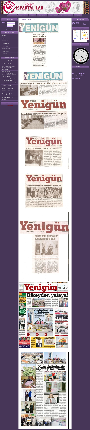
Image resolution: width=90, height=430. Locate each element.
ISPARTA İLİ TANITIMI (6, 63)
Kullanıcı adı (4, 22)
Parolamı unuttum (9, 27)
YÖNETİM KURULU (6, 43)
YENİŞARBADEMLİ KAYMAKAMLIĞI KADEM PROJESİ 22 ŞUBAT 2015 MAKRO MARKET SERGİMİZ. (9, 74)
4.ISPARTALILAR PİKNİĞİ (7, 88)
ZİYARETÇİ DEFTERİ (66, 15)
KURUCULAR (5, 40)
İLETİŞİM (78, 15)
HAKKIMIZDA (22, 15)
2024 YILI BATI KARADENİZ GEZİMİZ (8, 98)
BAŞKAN (4, 35)
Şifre (6, 24)
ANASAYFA (12, 15)
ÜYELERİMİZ (42, 15)
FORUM (33, 15)
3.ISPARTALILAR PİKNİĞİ (7, 90)
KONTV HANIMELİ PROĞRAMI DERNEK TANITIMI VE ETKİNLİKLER (8, 68)
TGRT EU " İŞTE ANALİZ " (7, 85)
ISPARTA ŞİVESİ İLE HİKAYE (8, 61)
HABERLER (4, 53)
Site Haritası (10, 105)
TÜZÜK (3, 38)
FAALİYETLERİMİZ (6, 48)
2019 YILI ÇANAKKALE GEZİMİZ (9, 83)
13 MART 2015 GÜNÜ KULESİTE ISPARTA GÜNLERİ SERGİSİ (9, 79)
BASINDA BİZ (5, 46)
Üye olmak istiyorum (10, 29)
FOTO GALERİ (53, 15)
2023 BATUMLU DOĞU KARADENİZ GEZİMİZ (7, 94)
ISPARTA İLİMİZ (5, 51)
